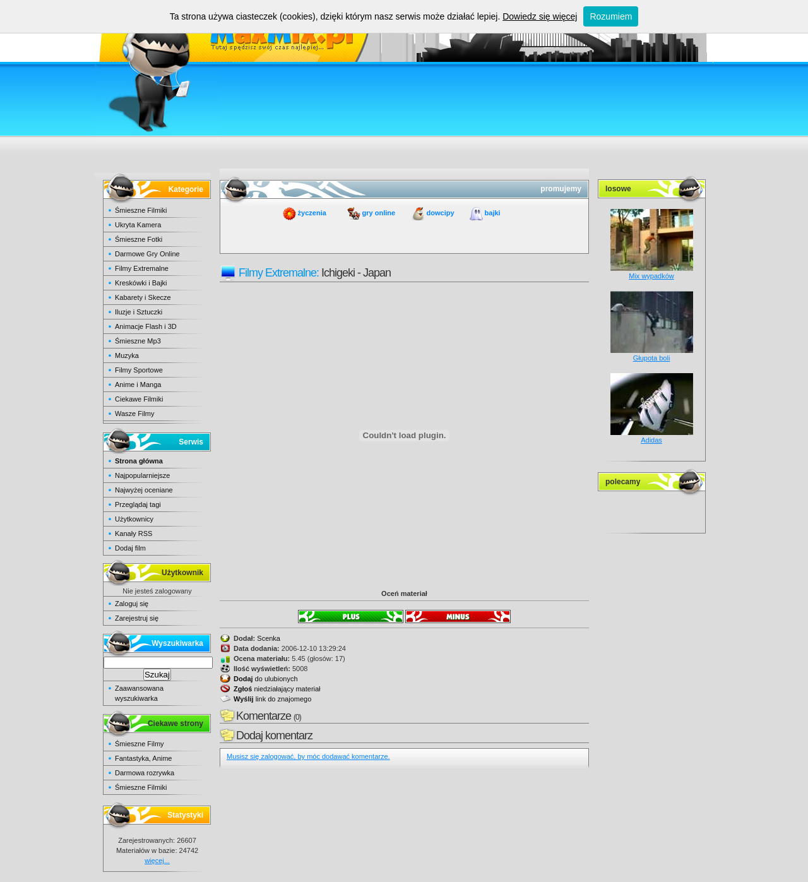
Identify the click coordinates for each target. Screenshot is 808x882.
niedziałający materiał (277, 689)
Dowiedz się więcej (539, 16)
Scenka (268, 638)
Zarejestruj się (136, 618)
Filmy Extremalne (142, 268)
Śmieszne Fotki (138, 239)
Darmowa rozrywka (144, 773)
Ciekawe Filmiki (139, 399)
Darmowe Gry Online (147, 254)
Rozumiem (611, 16)
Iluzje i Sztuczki (138, 312)
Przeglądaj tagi (138, 504)
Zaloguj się (131, 603)
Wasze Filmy (135, 413)
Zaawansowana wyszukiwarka (139, 693)
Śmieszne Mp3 (138, 341)
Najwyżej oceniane (144, 490)
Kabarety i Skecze (143, 297)
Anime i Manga (138, 384)
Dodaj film (130, 548)
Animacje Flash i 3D (146, 326)
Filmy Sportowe (139, 370)
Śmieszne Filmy (139, 744)
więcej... (157, 860)
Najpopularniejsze (142, 475)
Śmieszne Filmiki (141, 210)
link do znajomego (272, 699)
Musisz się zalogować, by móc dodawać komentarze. (308, 756)
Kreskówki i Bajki (141, 283)
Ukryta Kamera (138, 225)
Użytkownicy (134, 519)
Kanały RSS (133, 533)
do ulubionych (266, 678)
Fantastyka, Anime (143, 758)
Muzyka (127, 355)
